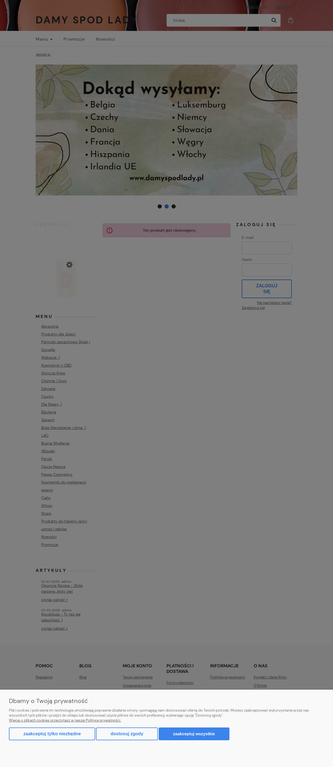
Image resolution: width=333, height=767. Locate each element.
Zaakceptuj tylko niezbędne (52, 733)
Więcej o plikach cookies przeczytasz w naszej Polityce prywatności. (65, 720)
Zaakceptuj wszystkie (194, 733)
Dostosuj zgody (127, 733)
